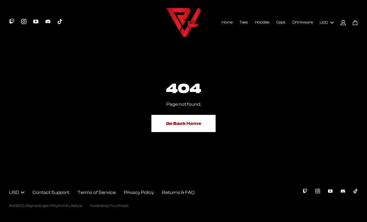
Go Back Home (183, 123)
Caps (281, 22)
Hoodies (262, 22)
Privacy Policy (139, 192)
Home (227, 22)
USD (327, 22)
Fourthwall (119, 206)
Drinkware (302, 22)
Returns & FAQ (178, 192)
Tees (243, 22)
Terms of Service (96, 192)
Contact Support (50, 192)
